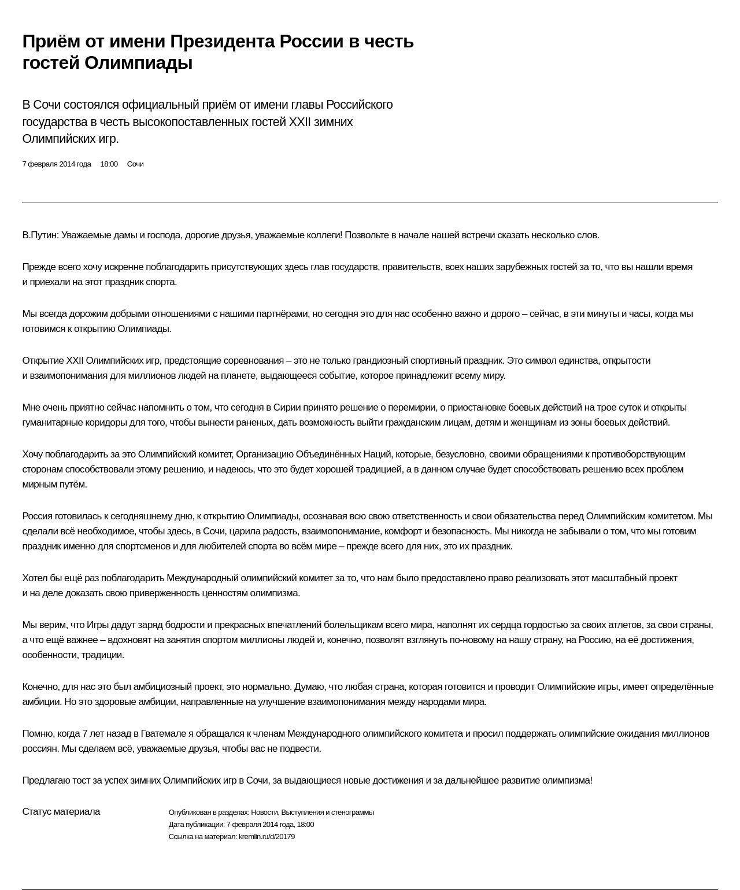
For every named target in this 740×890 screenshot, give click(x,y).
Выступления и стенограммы (327, 812)
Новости (264, 812)
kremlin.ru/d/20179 (267, 836)
